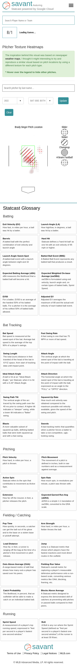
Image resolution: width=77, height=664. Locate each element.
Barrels (6, 238)
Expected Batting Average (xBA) (19, 273)
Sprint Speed (9, 622)
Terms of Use (14, 653)
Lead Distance (10, 543)
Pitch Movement (50, 457)
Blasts (6, 423)
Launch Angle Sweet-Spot (16, 256)
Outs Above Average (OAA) (16, 564)
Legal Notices (49, 653)
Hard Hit (46, 238)
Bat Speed (8, 333)
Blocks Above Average (52, 590)
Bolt (44, 622)
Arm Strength (48, 523)
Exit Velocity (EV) (11, 224)
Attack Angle (47, 353)
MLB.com (65, 653)
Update (63, 100)
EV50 (5, 296)
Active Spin (8, 477)
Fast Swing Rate (49, 333)
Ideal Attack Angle (12, 374)
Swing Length (10, 353)
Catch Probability (12, 590)
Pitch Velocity (10, 457)
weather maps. (13, 58)
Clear (9, 112)
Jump (44, 543)
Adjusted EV (47, 296)
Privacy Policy (32, 653)
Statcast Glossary (21, 208)
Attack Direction (49, 374)
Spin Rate (46, 477)
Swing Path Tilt (10, 397)
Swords (45, 423)
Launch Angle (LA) (50, 224)
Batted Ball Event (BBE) (53, 256)
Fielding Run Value (50, 564)
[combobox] (38, 20)
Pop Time (7, 523)
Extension (8, 495)
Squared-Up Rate (49, 397)
